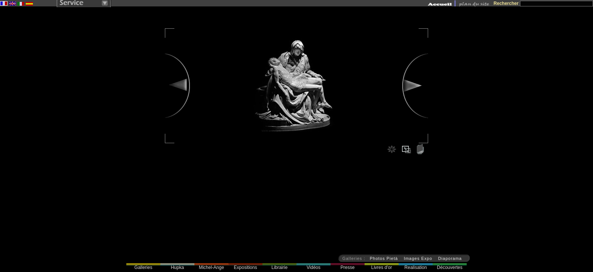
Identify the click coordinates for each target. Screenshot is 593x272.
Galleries (143, 267)
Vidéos (313, 267)
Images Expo (418, 258)
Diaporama (450, 258)
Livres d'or (381, 267)
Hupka (177, 267)
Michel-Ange (211, 267)
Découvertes (449, 267)
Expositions (245, 267)
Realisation (415, 267)
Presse (347, 267)
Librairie (280, 267)
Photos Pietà (384, 258)
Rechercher (506, 3)
